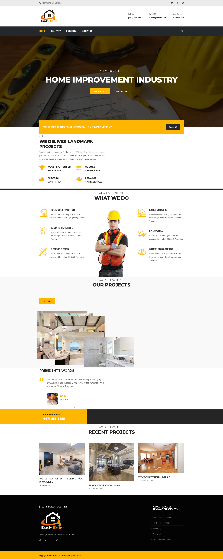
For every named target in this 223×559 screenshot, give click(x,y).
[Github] (57, 554)
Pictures (47, 301)
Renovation (156, 231)
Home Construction (62, 210)
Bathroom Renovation (163, 531)
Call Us (173, 127)
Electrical (157, 548)
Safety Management (161, 249)
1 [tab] (74, 421)
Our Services (99, 91)
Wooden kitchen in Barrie (154, 491)
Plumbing (157, 542)
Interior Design (59, 249)
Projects (72, 31)
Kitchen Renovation (161, 536)
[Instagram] (51, 554)
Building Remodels (61, 228)
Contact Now (122, 91)
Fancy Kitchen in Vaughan (104, 499)
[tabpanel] (111, 81)
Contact (87, 31)
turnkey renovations (162, 553)
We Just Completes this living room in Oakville (61, 494)
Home (43, 31)
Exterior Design (158, 210)
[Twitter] (45, 554)
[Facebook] (40, 554)
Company (56, 31)
